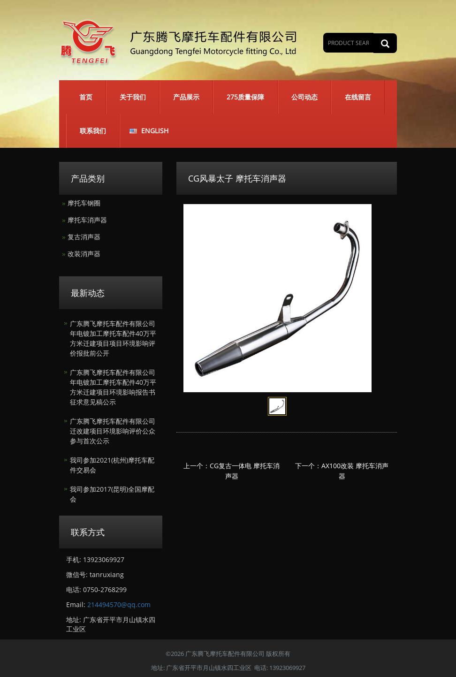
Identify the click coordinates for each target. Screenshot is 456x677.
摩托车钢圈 (84, 202)
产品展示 (186, 96)
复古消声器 (84, 236)
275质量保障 (245, 96)
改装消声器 (84, 253)
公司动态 (304, 96)
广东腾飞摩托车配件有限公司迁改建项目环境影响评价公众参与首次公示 (112, 431)
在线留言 (358, 96)
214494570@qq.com (119, 604)
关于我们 (133, 96)
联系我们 (93, 130)
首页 (85, 96)
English (154, 130)
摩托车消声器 (87, 219)
